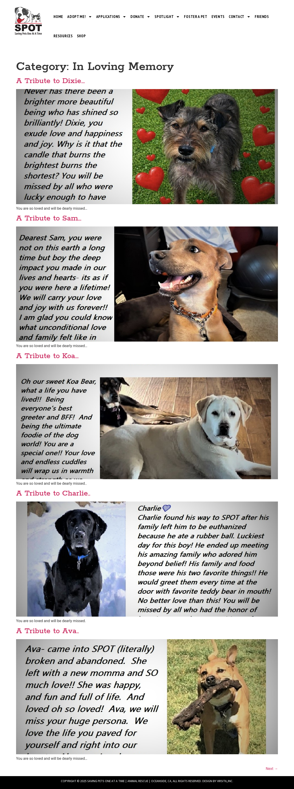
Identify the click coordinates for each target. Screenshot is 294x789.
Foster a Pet (195, 16)
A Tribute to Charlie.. (53, 493)
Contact (240, 16)
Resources (63, 35)
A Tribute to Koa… (47, 356)
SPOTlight (167, 16)
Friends (262, 16)
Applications (111, 16)
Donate (140, 16)
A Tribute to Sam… (48, 218)
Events (218, 16)
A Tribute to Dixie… (50, 81)
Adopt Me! (79, 16)
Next (272, 768)
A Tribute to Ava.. (47, 631)
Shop (81, 35)
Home (58, 16)
